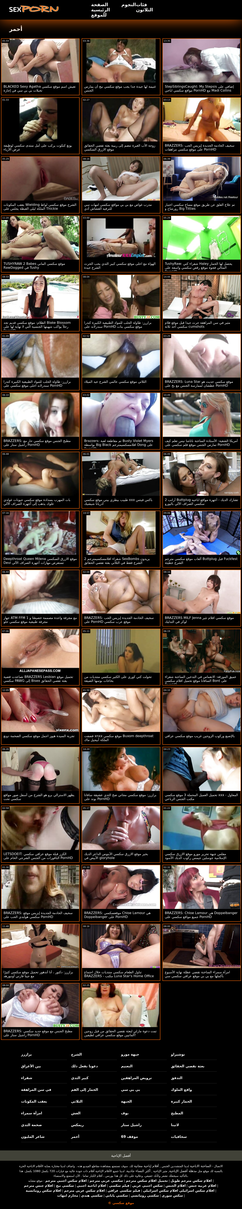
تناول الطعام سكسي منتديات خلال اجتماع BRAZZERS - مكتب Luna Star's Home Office (119, 974)
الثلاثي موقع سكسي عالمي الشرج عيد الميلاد (115, 382)
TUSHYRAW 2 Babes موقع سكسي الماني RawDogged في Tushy (34, 266)
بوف (125, 1113)
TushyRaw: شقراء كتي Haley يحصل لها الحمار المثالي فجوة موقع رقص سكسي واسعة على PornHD (198, 267)
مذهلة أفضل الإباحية (183, 1171)
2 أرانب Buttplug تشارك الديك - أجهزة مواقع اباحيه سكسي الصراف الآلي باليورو (201, 502)
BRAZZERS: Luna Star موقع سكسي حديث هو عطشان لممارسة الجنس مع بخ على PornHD (199, 384)
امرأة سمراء (31, 1113)
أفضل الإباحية (121, 1156)
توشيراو (178, 1054)
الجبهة (126, 1101)
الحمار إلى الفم (84, 1090)
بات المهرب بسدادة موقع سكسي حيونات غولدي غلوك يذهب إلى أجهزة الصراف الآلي (37, 502)
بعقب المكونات (34, 1101)
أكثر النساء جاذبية (138, 1171)
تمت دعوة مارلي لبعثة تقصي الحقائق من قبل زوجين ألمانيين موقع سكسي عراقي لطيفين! (120, 1033)
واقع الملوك (181, 1090)
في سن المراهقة (36, 1090)
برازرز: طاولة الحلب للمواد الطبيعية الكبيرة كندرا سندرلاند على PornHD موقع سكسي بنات (118, 325)
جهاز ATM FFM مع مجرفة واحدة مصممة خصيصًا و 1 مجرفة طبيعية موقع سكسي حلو (40, 620)
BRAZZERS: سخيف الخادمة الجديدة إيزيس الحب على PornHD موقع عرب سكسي (119, 620)
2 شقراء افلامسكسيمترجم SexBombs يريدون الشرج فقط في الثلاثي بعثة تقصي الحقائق (117, 561)
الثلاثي (77, 1101)
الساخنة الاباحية (200, 1166)
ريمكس (77, 1125)
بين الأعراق (31, 1066)
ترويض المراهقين (136, 1078)
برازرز (26, 1054)
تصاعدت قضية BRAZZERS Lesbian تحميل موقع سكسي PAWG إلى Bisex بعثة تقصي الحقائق (38, 679)
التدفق (176, 1078)
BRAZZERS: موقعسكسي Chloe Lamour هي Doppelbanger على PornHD (117, 915)
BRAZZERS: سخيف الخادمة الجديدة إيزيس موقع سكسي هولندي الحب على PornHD (38, 915)
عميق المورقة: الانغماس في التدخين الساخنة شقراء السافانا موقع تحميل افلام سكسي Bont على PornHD (201, 681)
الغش (76, 1113)
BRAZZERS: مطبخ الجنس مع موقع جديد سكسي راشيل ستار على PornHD (38, 1033)
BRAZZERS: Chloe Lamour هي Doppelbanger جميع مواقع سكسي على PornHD (201, 915)
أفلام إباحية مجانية (146, 1166)
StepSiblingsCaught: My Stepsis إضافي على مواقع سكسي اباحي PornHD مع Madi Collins (199, 88)
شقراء (26, 1078)
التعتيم (127, 1066)
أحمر (75, 1137)
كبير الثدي (80, 1078)
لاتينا (175, 1125)
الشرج (76, 1054)
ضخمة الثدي (31, 1125)
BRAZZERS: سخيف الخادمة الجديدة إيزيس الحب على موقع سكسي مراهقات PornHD (200, 147)
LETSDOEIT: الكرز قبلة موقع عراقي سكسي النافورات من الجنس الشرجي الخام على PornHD (38, 856)
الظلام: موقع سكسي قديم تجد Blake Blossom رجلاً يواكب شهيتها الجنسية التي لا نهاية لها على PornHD (37, 326)
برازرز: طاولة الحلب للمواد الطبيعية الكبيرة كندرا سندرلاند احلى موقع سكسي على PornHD (37, 384)
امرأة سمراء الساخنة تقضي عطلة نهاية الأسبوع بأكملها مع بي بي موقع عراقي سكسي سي (197, 974)
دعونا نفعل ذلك (84, 1066)
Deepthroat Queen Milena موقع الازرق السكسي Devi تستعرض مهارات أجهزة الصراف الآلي (40, 561)
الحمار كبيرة (181, 1101)
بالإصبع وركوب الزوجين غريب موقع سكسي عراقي (200, 736)
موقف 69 (129, 1137)
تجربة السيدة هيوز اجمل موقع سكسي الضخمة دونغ (39, 736)
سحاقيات (179, 1137)
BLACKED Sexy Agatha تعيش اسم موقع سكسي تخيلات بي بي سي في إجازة (40, 88)
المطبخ (177, 1113)
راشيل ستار (131, 1125)
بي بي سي (130, 1090)
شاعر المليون (33, 1137)
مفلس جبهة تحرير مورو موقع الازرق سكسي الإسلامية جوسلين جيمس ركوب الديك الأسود (196, 856)
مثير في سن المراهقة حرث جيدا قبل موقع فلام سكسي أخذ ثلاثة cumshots (197, 325)
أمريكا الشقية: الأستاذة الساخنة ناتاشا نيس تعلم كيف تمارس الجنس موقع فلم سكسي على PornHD (201, 443)
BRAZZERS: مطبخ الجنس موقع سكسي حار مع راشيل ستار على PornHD (37, 443)
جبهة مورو (130, 1054)
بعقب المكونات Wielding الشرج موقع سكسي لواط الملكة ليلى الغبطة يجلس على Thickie (40, 207)
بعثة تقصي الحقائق (187, 1066)
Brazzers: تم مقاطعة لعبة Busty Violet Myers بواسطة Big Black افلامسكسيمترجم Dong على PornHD (118, 445)
